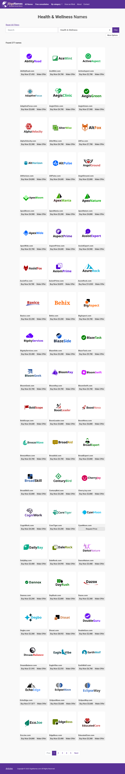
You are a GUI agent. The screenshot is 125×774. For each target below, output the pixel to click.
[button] (57, 4)
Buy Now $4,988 (28, 214)
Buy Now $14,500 (86, 284)
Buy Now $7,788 (86, 144)
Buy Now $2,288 (28, 319)
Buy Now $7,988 (86, 109)
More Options (112, 35)
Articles (9, 768)
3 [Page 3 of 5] (62, 753)
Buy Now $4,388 (28, 529)
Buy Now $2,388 (28, 144)
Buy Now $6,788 (86, 669)
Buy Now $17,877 (28, 704)
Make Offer (41, 74)
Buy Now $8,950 (56, 634)
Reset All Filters (12, 25)
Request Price (91, 529)
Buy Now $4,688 (56, 179)
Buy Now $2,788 (86, 74)
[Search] (32, 30)
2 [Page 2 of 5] (58, 753)
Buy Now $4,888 (28, 179)
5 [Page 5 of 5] (70, 753)
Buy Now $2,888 (86, 179)
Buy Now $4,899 (56, 284)
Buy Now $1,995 (28, 669)
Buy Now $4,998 (56, 564)
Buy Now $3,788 (86, 389)
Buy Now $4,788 (56, 74)
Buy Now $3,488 (28, 354)
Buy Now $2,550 (56, 669)
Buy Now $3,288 (56, 214)
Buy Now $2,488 (86, 634)
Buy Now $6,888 (86, 424)
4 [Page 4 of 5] (66, 753)
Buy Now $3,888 (56, 424)
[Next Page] (76, 753)
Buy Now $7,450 (28, 74)
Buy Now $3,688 (28, 109)
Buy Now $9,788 (86, 354)
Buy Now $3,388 (86, 739)
